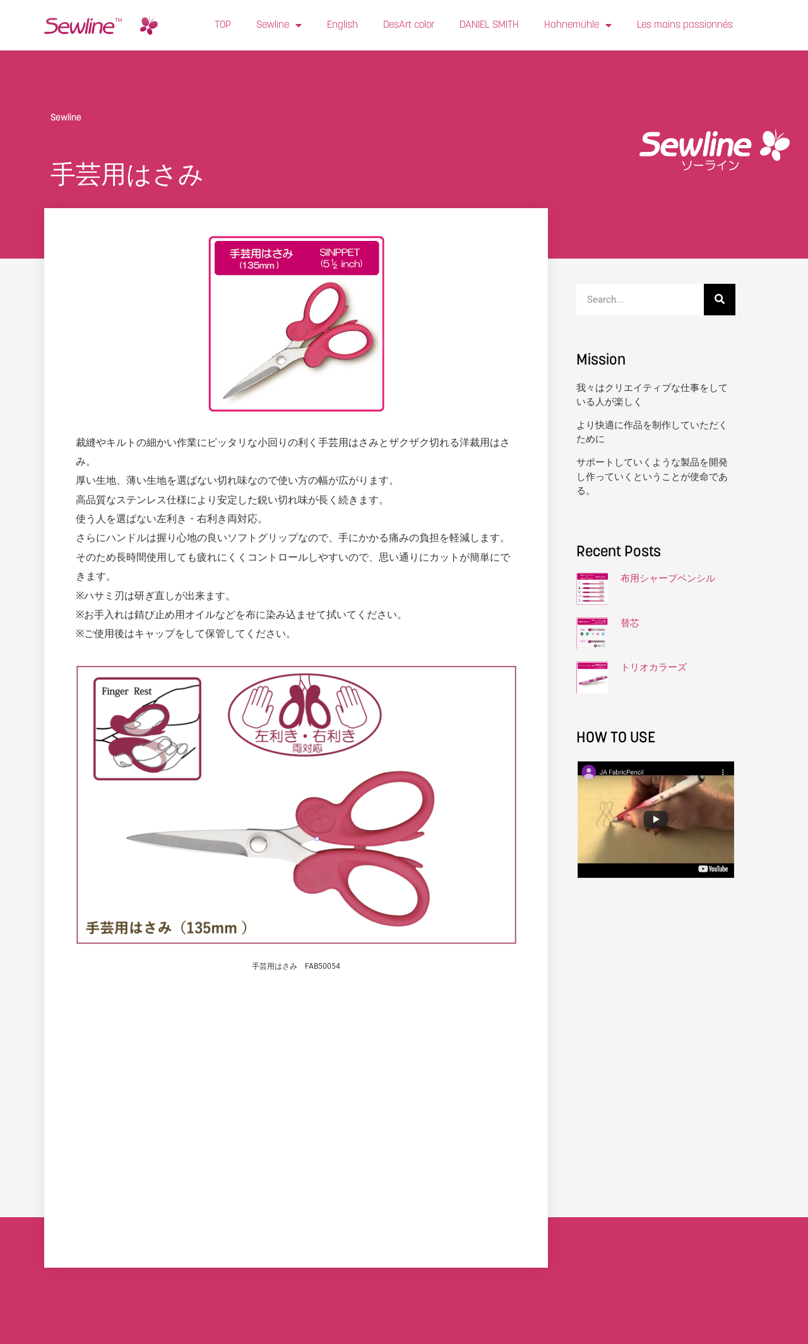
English (342, 25)
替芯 (630, 623)
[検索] (719, 299)
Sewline (279, 25)
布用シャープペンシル (668, 578)
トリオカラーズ (654, 667)
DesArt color (408, 25)
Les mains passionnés (685, 25)
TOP (223, 25)
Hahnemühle (578, 25)
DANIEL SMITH (489, 25)
